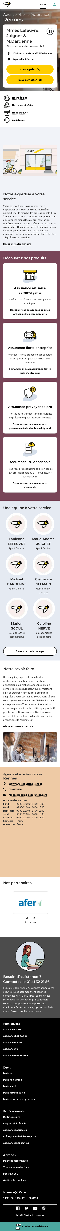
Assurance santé (12, 1042)
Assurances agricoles (15, 1129)
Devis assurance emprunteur (19, 1099)
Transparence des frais (16, 1167)
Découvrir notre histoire (17, 243)
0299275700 (15, 789)
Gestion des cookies (14, 1180)
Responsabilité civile (14, 1123)
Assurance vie (10, 1048)
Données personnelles (15, 1160)
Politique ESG (10, 1173)
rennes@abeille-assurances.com (28, 794)
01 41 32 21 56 (38, 982)
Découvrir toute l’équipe (30, 651)
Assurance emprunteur (16, 1055)
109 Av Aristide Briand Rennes (25, 783)
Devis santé (9, 1086)
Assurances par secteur (16, 1142)
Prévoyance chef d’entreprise (19, 1136)
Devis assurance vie (14, 1092)
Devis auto (9, 1073)
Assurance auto (12, 1029)
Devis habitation (12, 1079)
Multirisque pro (11, 1116)
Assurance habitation (15, 1035)
